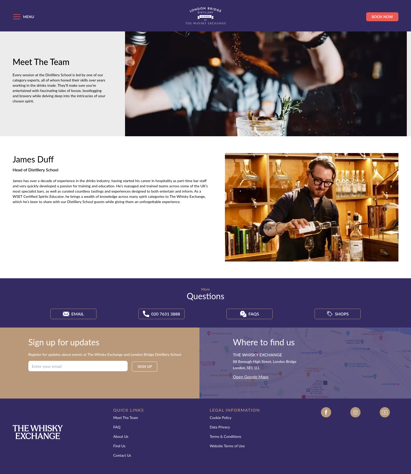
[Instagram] (355, 436)
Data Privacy (220, 427)
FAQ (117, 427)
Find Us (119, 446)
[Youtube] (385, 436)
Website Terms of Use (227, 446)
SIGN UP (144, 366)
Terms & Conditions (225, 436)
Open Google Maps (251, 376)
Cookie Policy (220, 417)
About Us (120, 436)
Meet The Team (125, 417)
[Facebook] (326, 436)
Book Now (382, 16)
